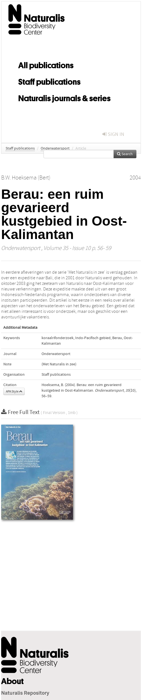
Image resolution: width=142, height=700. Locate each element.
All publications (46, 64)
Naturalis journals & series (64, 97)
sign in (113, 134)
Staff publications (49, 80)
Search (125, 154)
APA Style (14, 391)
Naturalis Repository (25, 693)
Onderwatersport (55, 148)
